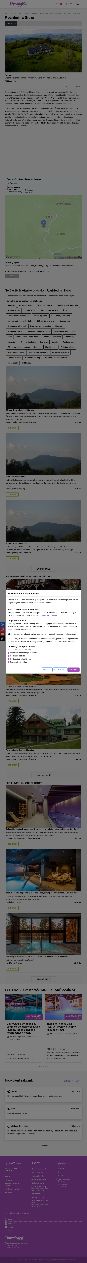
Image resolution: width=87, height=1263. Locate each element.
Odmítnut (47, 670)
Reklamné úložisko (17, 656)
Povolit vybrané (60, 670)
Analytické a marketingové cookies (24, 653)
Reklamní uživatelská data (20, 659)
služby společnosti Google (46, 615)
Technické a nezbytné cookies (22, 650)
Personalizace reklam (18, 662)
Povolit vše (73, 670)
